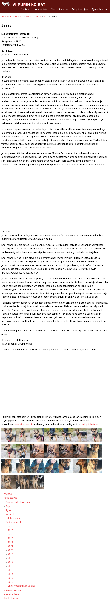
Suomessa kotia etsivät (18, 502)
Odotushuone (13, 518)
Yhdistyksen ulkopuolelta (21, 585)
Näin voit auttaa (59, 9)
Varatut (10, 514)
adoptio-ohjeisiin (24, 424)
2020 (10, 550)
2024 (10, 534)
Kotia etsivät (40, 9)
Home (4, 16)
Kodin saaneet (33, 16)
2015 (10, 570)
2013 (10, 577)
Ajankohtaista (99, 9)
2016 (10, 566)
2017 (10, 562)
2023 (10, 538)
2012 (10, 581)
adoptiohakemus (91, 424)
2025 (10, 530)
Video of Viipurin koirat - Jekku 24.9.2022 (55, 198)
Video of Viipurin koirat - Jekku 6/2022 (55, 384)
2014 (10, 574)
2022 (46, 16)
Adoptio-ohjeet (80, 9)
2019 (10, 554)
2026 (10, 526)
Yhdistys (25, 9)
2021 (10, 546)
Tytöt (9, 510)
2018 (10, 558)
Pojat (8, 506)
